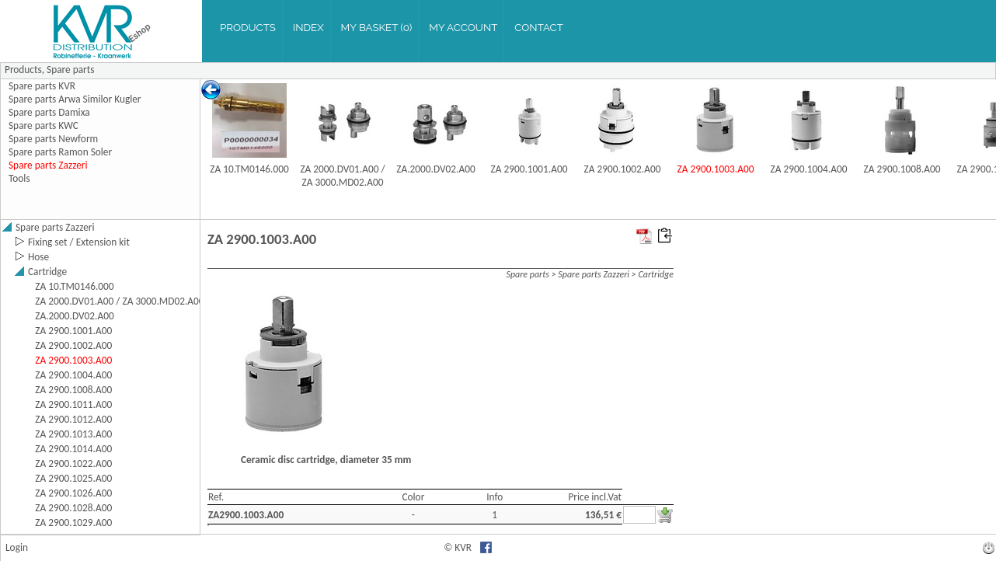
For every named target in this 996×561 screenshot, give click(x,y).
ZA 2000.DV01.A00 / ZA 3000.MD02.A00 (342, 175)
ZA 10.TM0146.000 (249, 169)
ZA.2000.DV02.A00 (435, 169)
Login (16, 547)
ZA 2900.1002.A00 (622, 169)
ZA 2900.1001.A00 (529, 169)
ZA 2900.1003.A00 (715, 169)
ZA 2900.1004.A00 (809, 169)
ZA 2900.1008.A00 (902, 169)
